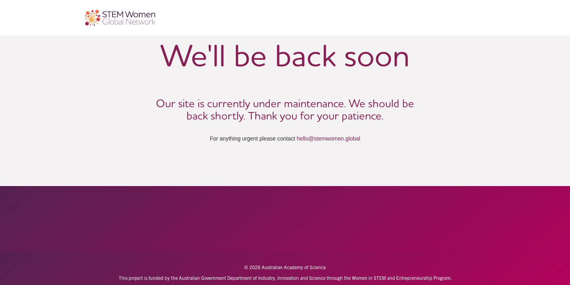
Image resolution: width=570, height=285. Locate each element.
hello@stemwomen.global (328, 138)
